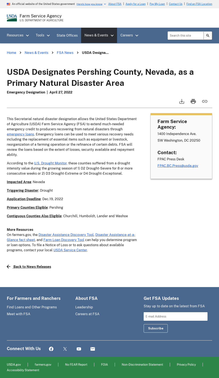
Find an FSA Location (199, 4)
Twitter (65, 349)
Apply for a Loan (136, 4)
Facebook (51, 349)
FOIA (104, 364)
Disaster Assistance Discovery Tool (66, 235)
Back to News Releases (29, 266)
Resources (15, 35)
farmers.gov (43, 364)
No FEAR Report (76, 364)
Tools (40, 35)
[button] (29, 35)
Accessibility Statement (23, 370)
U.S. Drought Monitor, (50, 163)
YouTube (79, 349)
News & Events (96, 35)
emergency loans (20, 134)
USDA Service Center (70, 250)
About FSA (115, 4)
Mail (92, 349)
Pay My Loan (157, 4)
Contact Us (175, 4)
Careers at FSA (87, 314)
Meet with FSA (18, 314)
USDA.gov (14, 364)
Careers (126, 35)
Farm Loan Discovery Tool (63, 240)
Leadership (84, 307)
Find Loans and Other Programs (32, 307)
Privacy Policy (186, 364)
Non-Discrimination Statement (142, 364)
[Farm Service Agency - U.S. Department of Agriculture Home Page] (41, 17)
